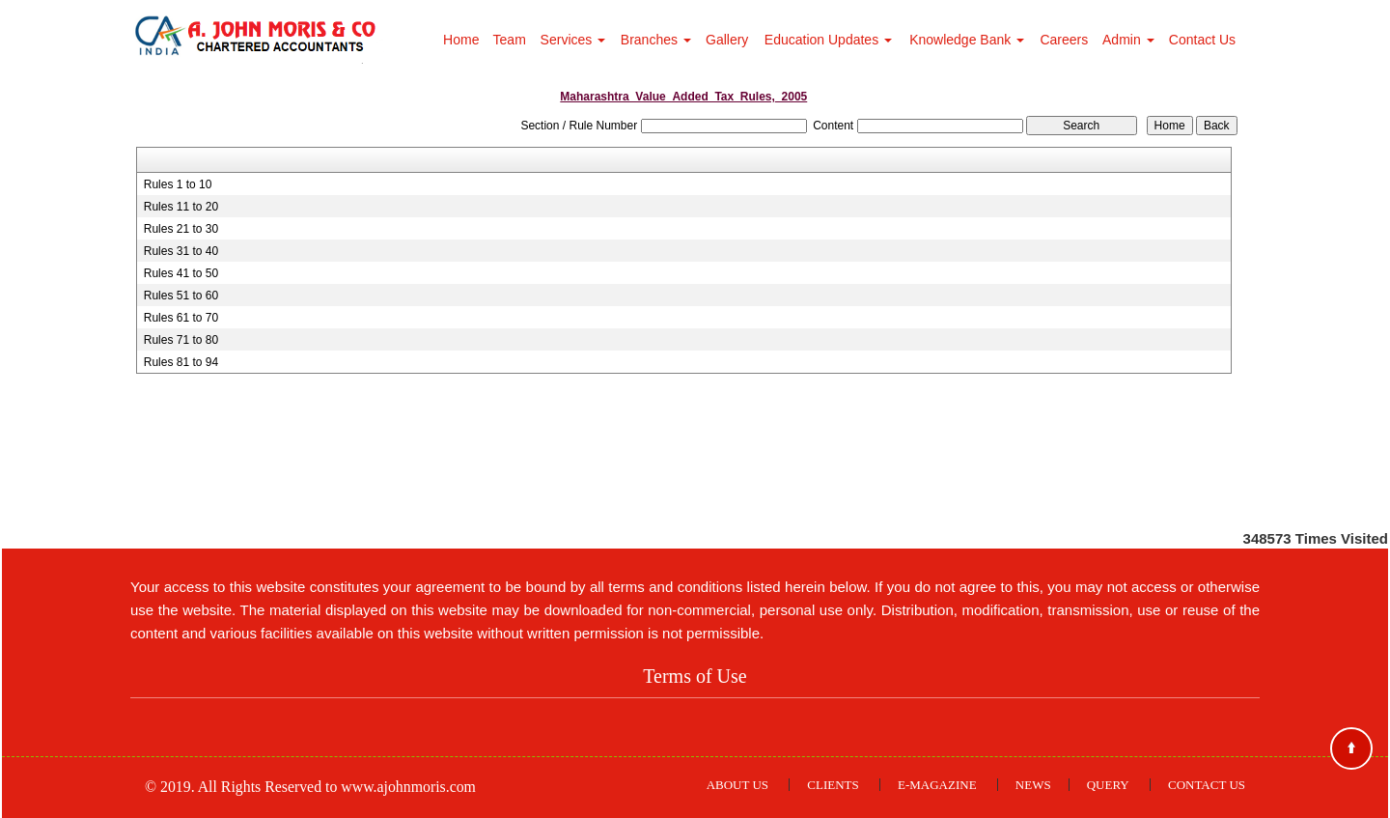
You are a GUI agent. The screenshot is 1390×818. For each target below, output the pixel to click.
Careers (1064, 39)
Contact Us (1202, 39)
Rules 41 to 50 (181, 273)
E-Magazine (937, 784)
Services (573, 39)
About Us (737, 784)
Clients (832, 784)
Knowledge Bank (966, 39)
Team (509, 39)
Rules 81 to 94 (181, 362)
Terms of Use (694, 676)
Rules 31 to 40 (181, 251)
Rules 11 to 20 (181, 206)
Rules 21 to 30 (181, 229)
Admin (1128, 39)
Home (461, 39)
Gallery (727, 39)
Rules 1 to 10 (178, 184)
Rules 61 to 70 (181, 317)
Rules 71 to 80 (181, 340)
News (1033, 784)
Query (1108, 784)
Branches (656, 39)
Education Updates (828, 39)
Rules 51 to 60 (181, 295)
